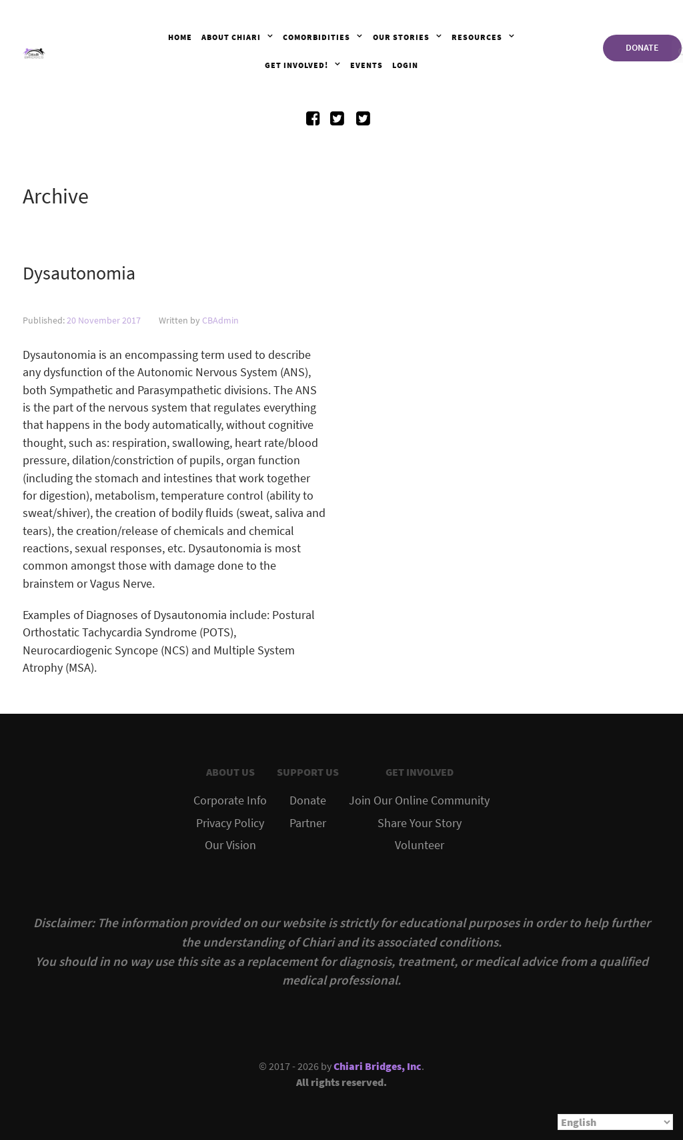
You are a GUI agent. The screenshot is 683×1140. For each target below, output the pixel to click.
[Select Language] (615, 1122)
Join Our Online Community (419, 800)
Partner (307, 823)
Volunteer (419, 845)
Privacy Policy (230, 823)
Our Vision (230, 845)
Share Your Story (420, 823)
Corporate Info (230, 800)
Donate (307, 800)
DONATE (642, 47)
